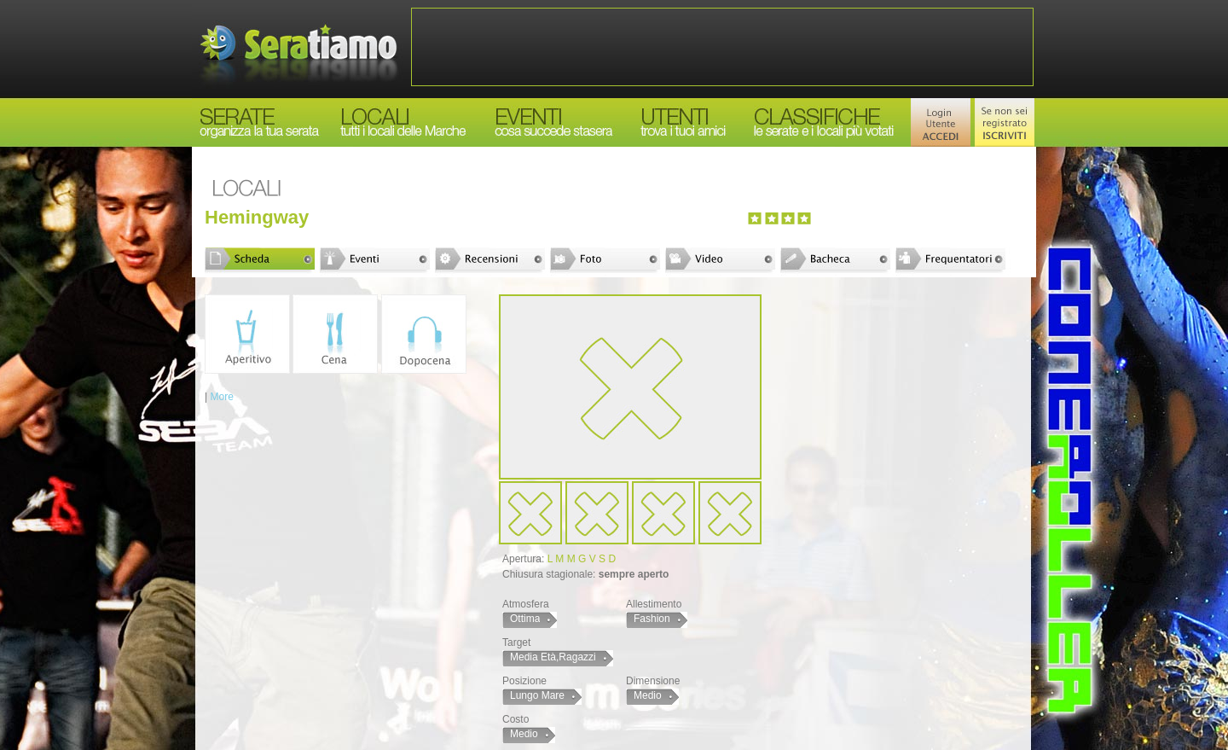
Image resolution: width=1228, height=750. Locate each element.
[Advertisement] (722, 47)
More (221, 397)
